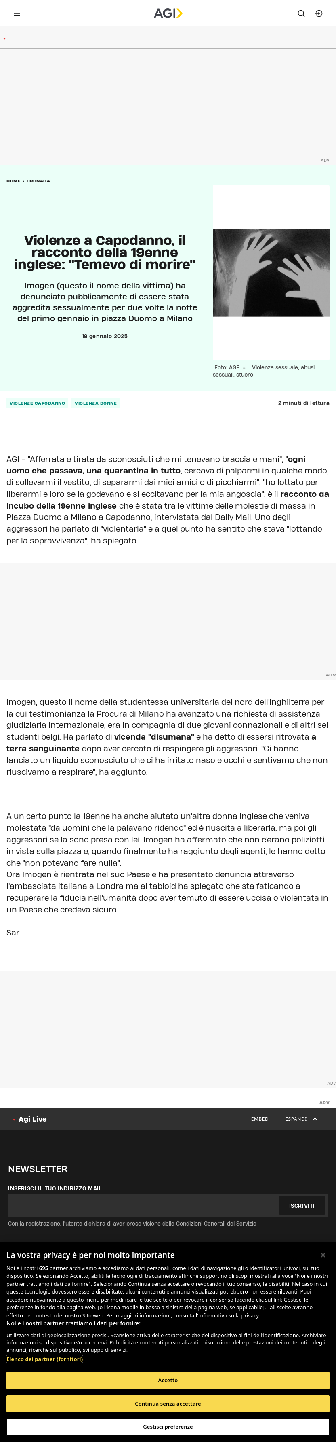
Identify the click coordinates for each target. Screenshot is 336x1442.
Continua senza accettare (168, 1403)
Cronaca (38, 181)
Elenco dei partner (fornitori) (44, 1359)
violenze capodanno (37, 403)
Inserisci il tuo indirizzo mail (55, 1188)
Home (13, 181)
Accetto (168, 1380)
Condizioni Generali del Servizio (216, 1223)
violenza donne (96, 403)
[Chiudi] (323, 1255)
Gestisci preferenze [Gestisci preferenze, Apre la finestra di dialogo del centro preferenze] (168, 1426)
